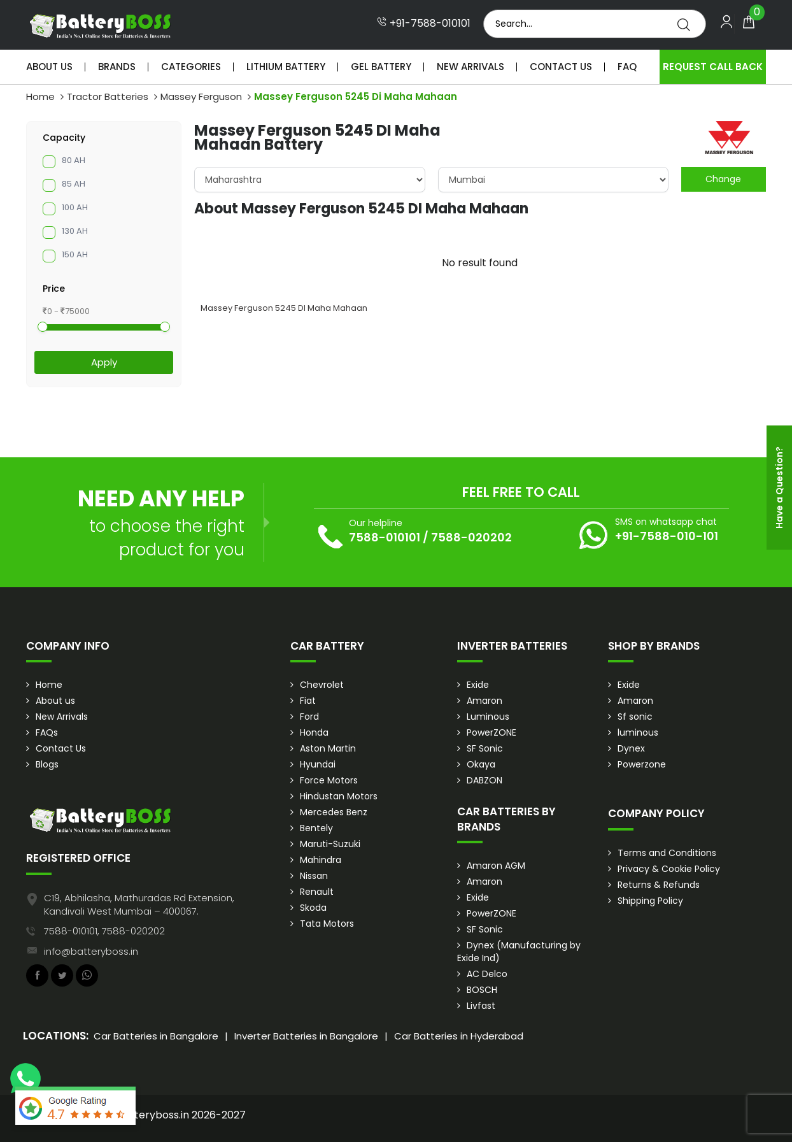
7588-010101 (384, 537)
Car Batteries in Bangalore (156, 1036)
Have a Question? (779, 487)
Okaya (481, 764)
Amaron (484, 700)
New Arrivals (470, 66)
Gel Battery (381, 66)
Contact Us (561, 66)
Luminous (488, 716)
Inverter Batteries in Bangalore (306, 1036)
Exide (478, 684)
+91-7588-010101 (423, 24)
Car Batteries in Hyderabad (458, 1036)
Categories (191, 66)
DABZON (484, 780)
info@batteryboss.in (91, 951)
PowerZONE (491, 732)
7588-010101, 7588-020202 (104, 931)
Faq (627, 66)
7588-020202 (471, 537)
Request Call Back (713, 66)
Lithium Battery (285, 66)
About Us (49, 66)
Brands (117, 66)
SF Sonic (485, 748)
